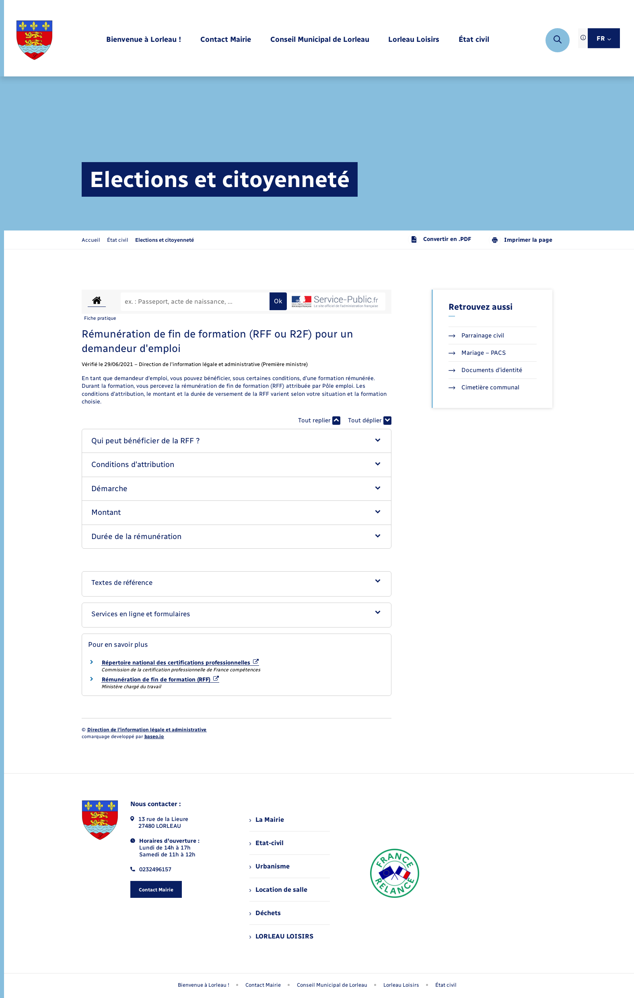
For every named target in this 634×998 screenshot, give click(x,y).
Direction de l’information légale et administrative (146, 730)
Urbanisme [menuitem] (269, 866)
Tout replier (319, 420)
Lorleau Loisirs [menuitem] (401, 985)
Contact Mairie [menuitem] (263, 985)
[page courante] (164, 240)
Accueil (91, 240)
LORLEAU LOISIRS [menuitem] (281, 936)
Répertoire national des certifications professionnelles (180, 662)
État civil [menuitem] (446, 985)
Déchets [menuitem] (265, 913)
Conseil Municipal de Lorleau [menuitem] (332, 985)
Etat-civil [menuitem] (266, 843)
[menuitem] (143, 40)
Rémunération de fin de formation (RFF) (160, 679)
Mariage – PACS (477, 352)
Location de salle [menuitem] (278, 889)
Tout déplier (369, 420)
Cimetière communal (484, 387)
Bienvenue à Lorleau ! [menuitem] (203, 985)
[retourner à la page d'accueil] (34, 40)
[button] (236, 441)
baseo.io (154, 736)
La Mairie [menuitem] (266, 819)
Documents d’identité (485, 370)
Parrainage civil (476, 335)
